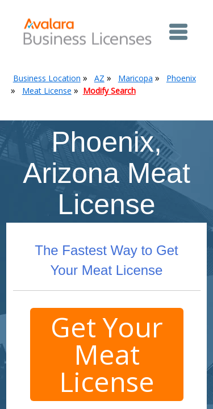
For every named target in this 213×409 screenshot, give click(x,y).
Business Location (47, 78)
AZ (99, 78)
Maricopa (135, 78)
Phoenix (181, 78)
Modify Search (109, 90)
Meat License (47, 90)
